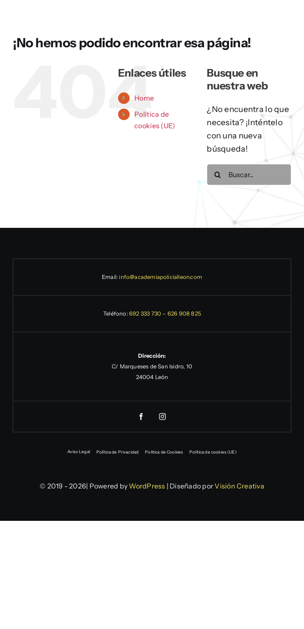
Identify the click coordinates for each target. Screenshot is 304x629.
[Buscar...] (249, 174)
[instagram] (162, 416)
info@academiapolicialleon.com (160, 276)
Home (144, 98)
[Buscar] (217, 174)
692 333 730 (145, 313)
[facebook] (141, 416)
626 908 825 (184, 313)
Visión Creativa (239, 486)
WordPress (147, 486)
